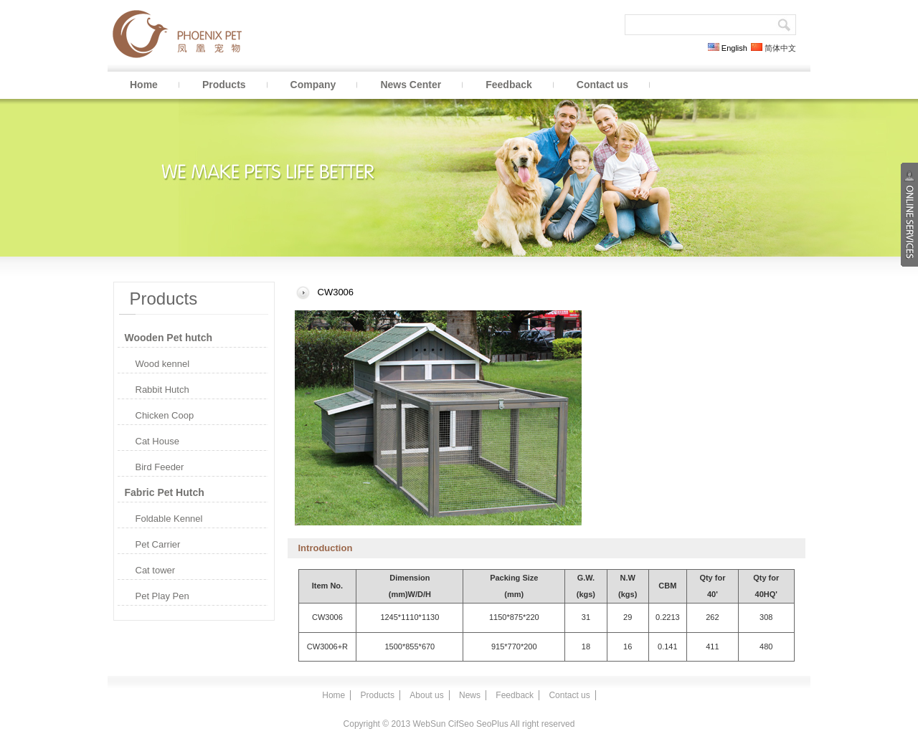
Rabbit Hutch (162, 389)
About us (426, 695)
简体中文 (773, 48)
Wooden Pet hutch (169, 337)
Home (144, 84)
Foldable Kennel (169, 518)
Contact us (602, 84)
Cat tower (156, 570)
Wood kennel (163, 363)
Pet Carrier (158, 544)
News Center (410, 84)
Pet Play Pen (162, 596)
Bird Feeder (160, 467)
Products (224, 84)
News (470, 695)
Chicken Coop (165, 415)
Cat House (157, 441)
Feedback (509, 84)
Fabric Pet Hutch (164, 492)
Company (313, 84)
